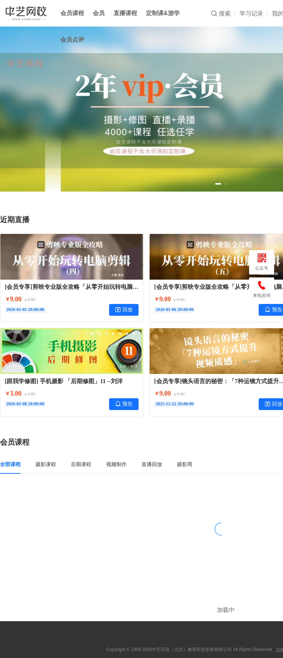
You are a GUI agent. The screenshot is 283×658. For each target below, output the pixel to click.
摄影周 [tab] (184, 464)
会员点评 (72, 39)
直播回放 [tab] (152, 464)
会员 (99, 13)
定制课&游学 (163, 13)
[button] (218, 184)
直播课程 (125, 13)
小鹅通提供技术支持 (221, 648)
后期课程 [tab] (81, 464)
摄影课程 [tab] (45, 464)
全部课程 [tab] (10, 464)
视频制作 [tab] (116, 464)
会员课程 (72, 13)
